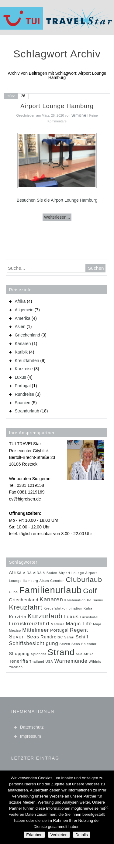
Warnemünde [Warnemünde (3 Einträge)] (70, 661)
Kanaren (23, 343)
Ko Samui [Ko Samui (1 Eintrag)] (95, 600)
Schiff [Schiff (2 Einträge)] (82, 636)
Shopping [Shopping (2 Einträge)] (19, 653)
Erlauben (34, 834)
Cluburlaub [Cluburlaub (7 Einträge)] (84, 579)
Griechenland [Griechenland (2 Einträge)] (24, 599)
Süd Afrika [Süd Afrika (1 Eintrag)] (85, 654)
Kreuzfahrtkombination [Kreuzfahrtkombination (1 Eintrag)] (62, 608)
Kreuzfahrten (27, 360)
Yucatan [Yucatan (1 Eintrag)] (16, 667)
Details (81, 834)
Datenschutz (32, 727)
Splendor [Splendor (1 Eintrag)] (39, 654)
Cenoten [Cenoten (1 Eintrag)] (57, 581)
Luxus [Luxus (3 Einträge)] (71, 617)
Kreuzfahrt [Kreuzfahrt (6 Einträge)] (26, 607)
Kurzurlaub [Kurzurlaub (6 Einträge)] (45, 616)
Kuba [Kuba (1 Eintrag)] (88, 608)
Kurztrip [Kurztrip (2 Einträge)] (17, 616)
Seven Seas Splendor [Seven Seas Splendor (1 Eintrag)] (78, 644)
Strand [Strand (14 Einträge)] (60, 652)
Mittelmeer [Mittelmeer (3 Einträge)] (35, 630)
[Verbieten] (106, 807)
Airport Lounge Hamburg (57, 106)
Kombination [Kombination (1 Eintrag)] (75, 600)
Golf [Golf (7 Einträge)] (90, 591)
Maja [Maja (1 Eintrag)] (97, 624)
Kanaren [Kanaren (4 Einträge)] (51, 599)
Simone (78, 115)
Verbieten (58, 834)
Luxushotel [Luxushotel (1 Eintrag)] (89, 617)
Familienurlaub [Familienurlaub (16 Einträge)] (50, 590)
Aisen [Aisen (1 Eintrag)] (44, 581)
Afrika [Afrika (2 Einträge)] (15, 572)
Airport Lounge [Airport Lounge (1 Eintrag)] (71, 573)
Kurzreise (24, 368)
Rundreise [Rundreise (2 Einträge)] (51, 636)
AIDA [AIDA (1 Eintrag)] (27, 573)
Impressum (30, 736)
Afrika (20, 301)
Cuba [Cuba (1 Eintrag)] (13, 592)
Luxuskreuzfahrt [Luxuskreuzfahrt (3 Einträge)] (29, 624)
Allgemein (24, 309)
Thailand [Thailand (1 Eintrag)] (36, 661)
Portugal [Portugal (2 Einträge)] (59, 630)
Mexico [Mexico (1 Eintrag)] (15, 630)
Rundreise (24, 394)
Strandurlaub (27, 410)
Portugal (23, 385)
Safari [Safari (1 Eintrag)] (69, 637)
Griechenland (27, 335)
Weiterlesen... (57, 217)
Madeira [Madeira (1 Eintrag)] (58, 624)
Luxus (20, 377)
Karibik (21, 352)
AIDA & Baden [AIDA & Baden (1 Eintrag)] (45, 573)
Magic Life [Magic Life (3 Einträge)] (79, 624)
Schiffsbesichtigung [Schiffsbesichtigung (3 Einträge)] (33, 643)
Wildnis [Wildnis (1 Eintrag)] (95, 661)
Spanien (22, 402)
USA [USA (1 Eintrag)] (49, 661)
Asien (20, 326)
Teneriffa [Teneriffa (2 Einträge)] (18, 661)
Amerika (22, 318)
